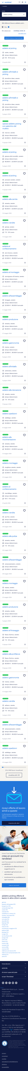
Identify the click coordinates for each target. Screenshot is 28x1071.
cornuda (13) (5, 919)
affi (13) (4, 902)
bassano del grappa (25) (8, 904)
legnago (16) (5, 923)
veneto (5, 6)
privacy (4, 1053)
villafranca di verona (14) (9, 950)
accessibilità (5, 1067)
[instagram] (16, 983)
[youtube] (13, 983)
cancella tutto (22, 33)
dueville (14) (5, 921)
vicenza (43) (5, 949)
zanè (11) (4, 956)
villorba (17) (5, 954)
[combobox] (14, 14)
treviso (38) (5, 943)
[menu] (25, 2)
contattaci (5, 1056)
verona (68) (5, 947)
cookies (4, 1059)
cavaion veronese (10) (8, 915)
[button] (24, 31)
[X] (6, 983)
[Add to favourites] (24, 46)
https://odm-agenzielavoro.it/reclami (16, 1047)
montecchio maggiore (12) (9, 928)
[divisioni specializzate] (14, 972)
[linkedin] (3, 983)
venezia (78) (5, 945)
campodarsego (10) (7, 908)
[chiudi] (24, 14)
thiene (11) (5, 941)
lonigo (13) (5, 924)
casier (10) (5, 909)
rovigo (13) (5, 934)
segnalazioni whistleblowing (10, 1061)
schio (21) (4, 939)
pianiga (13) (5, 932)
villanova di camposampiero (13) (11, 952)
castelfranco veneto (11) (8, 913)
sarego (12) (5, 937)
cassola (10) (5, 911)
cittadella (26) (6, 917)
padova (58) (5, 930)
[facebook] (9, 983)
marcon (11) (5, 926)
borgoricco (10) (6, 906)
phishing (4, 1064)
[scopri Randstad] (14, 976)
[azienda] (14, 968)
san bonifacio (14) (7, 936)
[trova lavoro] (14, 964)
